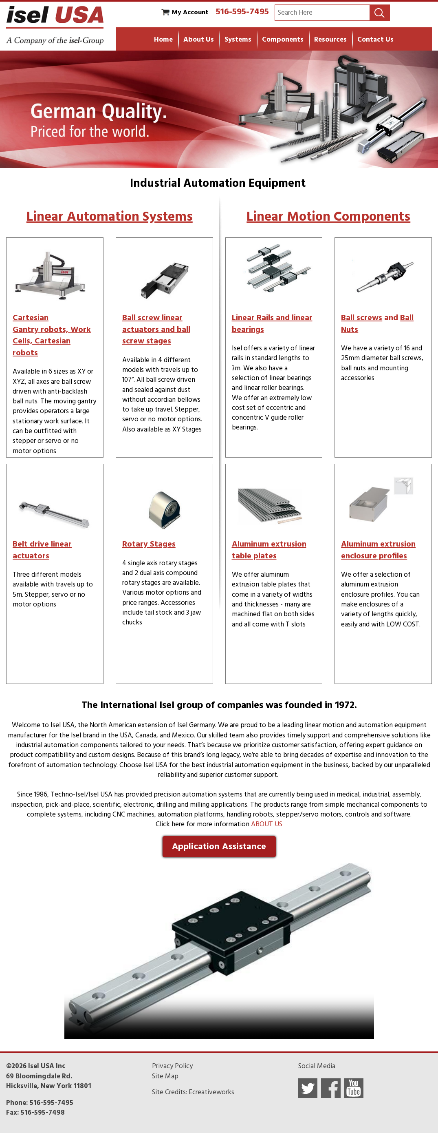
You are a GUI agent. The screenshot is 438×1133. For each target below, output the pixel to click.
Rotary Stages (149, 544)
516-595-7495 (242, 11)
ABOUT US (266, 824)
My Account (190, 12)
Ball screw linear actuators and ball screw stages (156, 329)
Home (163, 39)
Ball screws (361, 317)
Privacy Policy (172, 1066)
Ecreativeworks (211, 1092)
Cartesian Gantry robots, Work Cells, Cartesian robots (52, 335)
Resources (330, 39)
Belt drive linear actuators (42, 550)
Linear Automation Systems (109, 217)
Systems (238, 39)
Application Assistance (219, 846)
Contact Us (375, 39)
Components (283, 39)
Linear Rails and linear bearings (272, 323)
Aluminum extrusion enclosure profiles (378, 550)
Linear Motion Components (328, 217)
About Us (198, 39)
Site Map (165, 1076)
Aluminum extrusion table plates (269, 550)
